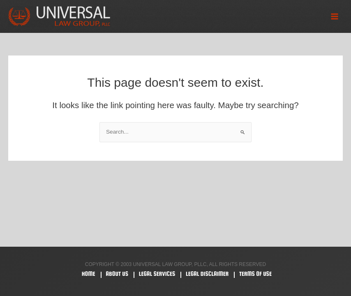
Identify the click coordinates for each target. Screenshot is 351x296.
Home (88, 273)
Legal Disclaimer (207, 273)
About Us (117, 273)
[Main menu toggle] (334, 16)
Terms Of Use (255, 273)
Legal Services (157, 273)
